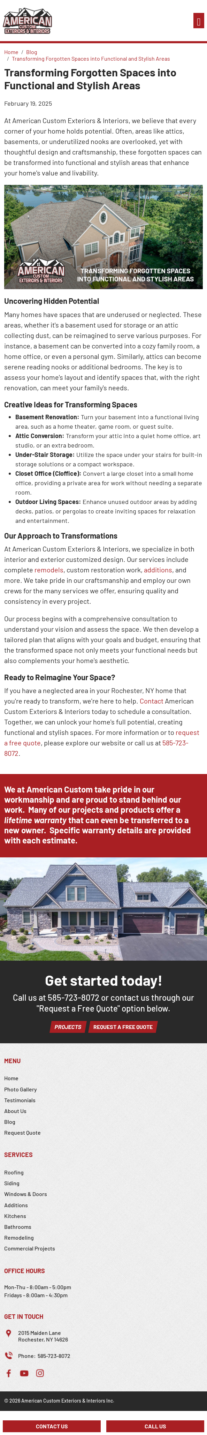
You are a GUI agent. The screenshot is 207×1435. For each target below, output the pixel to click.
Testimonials (20, 1100)
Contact (151, 701)
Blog (9, 1121)
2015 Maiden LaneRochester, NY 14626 (43, 1336)
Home (11, 1078)
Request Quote (22, 1132)
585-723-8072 (73, 997)
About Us (15, 1110)
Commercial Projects (29, 1248)
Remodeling (19, 1237)
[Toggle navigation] (198, 21)
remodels (48, 569)
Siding (12, 1183)
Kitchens (15, 1215)
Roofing (14, 1172)
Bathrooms (17, 1226)
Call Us (155, 1426)
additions (158, 569)
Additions (16, 1205)
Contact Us (52, 1426)
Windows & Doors (25, 1193)
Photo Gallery (20, 1089)
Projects (68, 1026)
